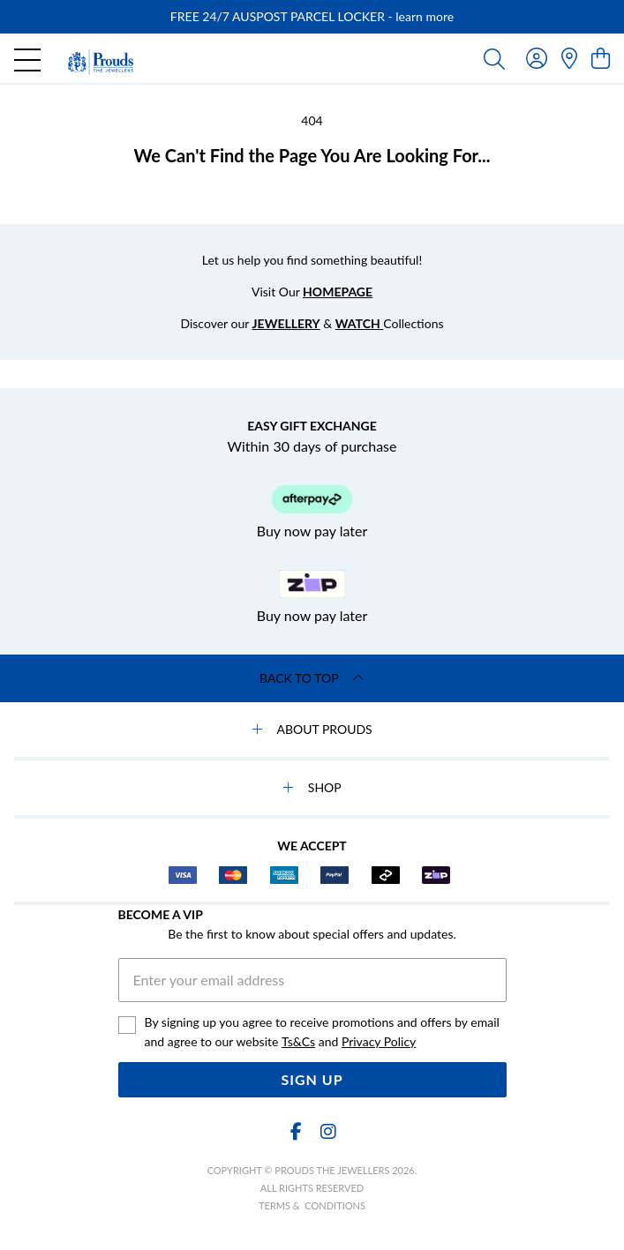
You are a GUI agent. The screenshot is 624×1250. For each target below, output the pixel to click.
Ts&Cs (298, 1041)
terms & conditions (312, 1205)
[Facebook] (296, 1131)
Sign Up (311, 1079)
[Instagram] (327, 1131)
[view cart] (600, 58)
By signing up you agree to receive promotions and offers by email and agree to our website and (322, 1033)
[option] (312, 17)
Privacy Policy (379, 1041)
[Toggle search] (494, 58)
